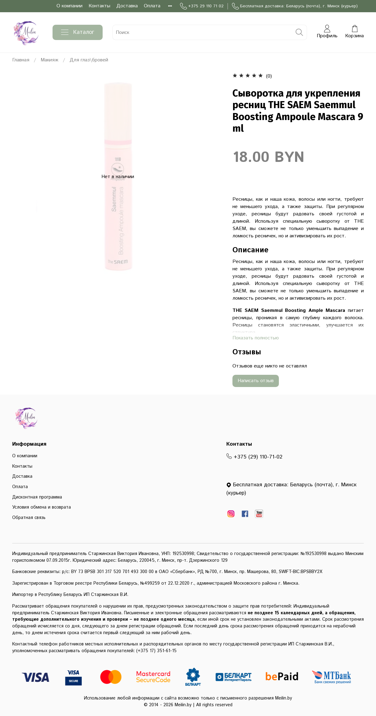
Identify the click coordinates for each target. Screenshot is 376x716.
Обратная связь (29, 518)
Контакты (99, 5)
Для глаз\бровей (89, 60)
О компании (69, 5)
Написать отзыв (256, 380)
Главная (20, 60)
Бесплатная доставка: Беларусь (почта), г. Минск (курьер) (295, 6)
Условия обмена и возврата (41, 507)
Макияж (49, 60)
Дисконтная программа (37, 497)
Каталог (77, 32)
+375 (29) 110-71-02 (254, 457)
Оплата (152, 5)
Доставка (127, 5)
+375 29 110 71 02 (202, 6)
